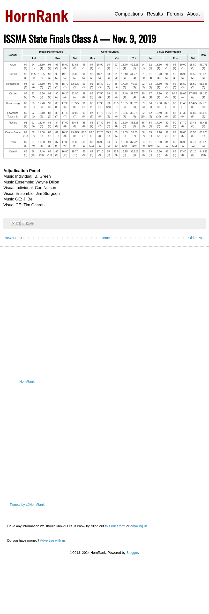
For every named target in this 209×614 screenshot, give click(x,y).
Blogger (132, 553)
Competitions (129, 14)
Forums (175, 14)
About (193, 14)
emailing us (139, 526)
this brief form (115, 526)
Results (155, 14)
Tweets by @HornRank (27, 504)
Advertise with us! (53, 540)
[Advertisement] (55, 309)
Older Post (196, 238)
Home (105, 238)
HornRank (27, 381)
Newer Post (13, 238)
